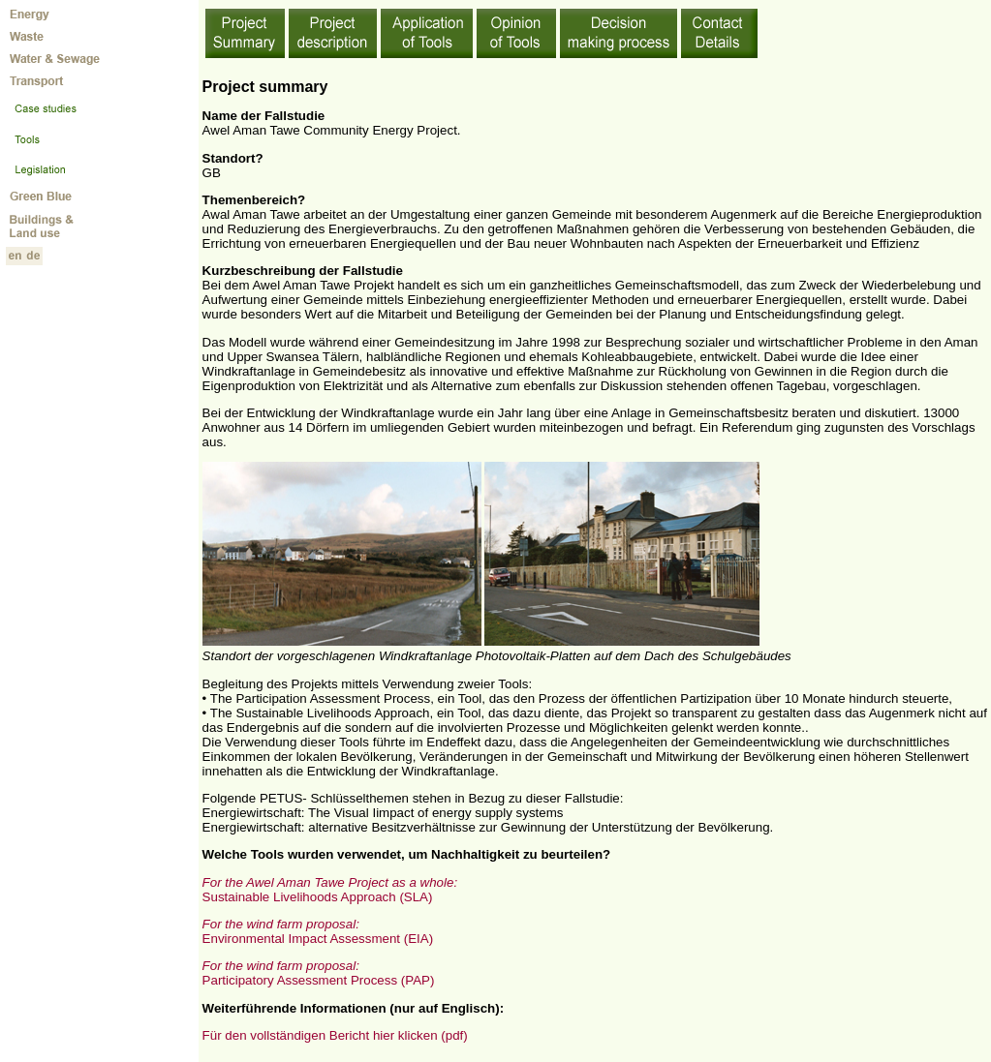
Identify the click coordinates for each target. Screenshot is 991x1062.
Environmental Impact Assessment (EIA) (318, 931)
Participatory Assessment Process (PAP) (318, 972)
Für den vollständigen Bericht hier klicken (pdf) (335, 1035)
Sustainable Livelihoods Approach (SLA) (329, 889)
